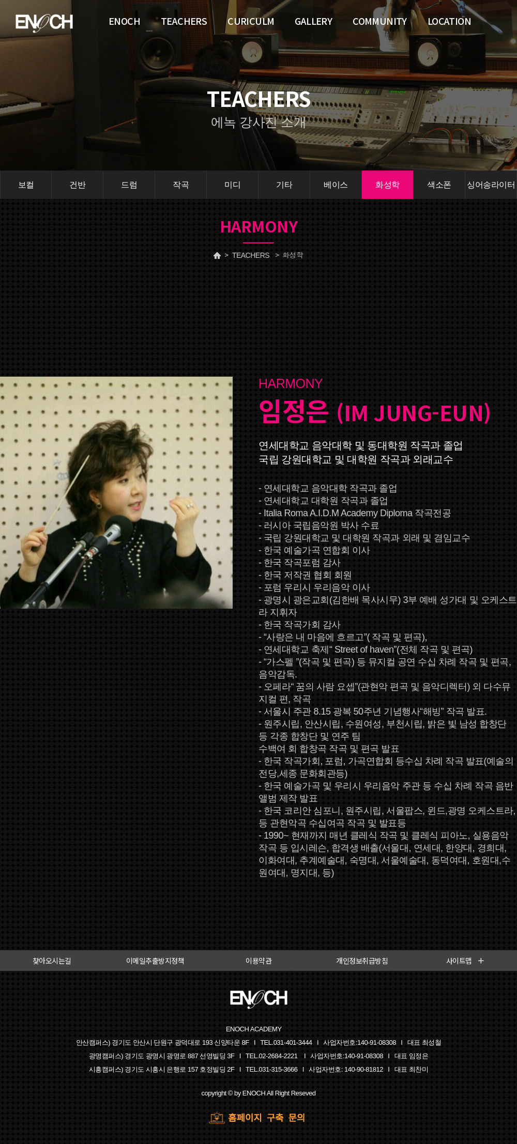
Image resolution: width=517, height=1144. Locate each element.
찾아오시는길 (52, 960)
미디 (232, 184)
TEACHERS (250, 255)
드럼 (129, 184)
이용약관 (258, 960)
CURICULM (250, 20)
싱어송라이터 (491, 184)
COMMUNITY (380, 20)
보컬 (26, 184)
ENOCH (124, 20)
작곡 (181, 184)
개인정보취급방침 (362, 960)
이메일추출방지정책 (155, 960)
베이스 (336, 184)
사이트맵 (465, 960)
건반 (77, 184)
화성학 (387, 184)
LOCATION (449, 20)
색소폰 (439, 184)
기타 (284, 184)
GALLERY (313, 20)
